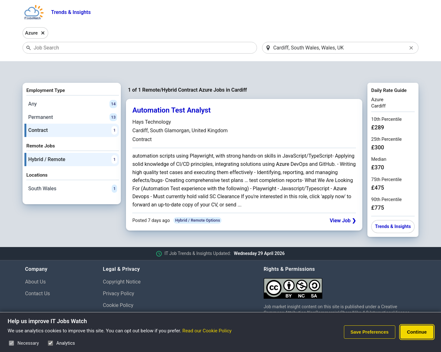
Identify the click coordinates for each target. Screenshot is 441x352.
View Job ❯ (343, 204)
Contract (72, 114)
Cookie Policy (118, 289)
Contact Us (37, 277)
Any (72, 87)
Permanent (72, 101)
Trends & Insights (71, 12)
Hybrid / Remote (72, 143)
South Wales (72, 172)
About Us (35, 265)
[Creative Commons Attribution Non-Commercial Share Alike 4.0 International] (340, 269)
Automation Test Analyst (171, 94)
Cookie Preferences (125, 300)
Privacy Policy (118, 277)
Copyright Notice (122, 265)
